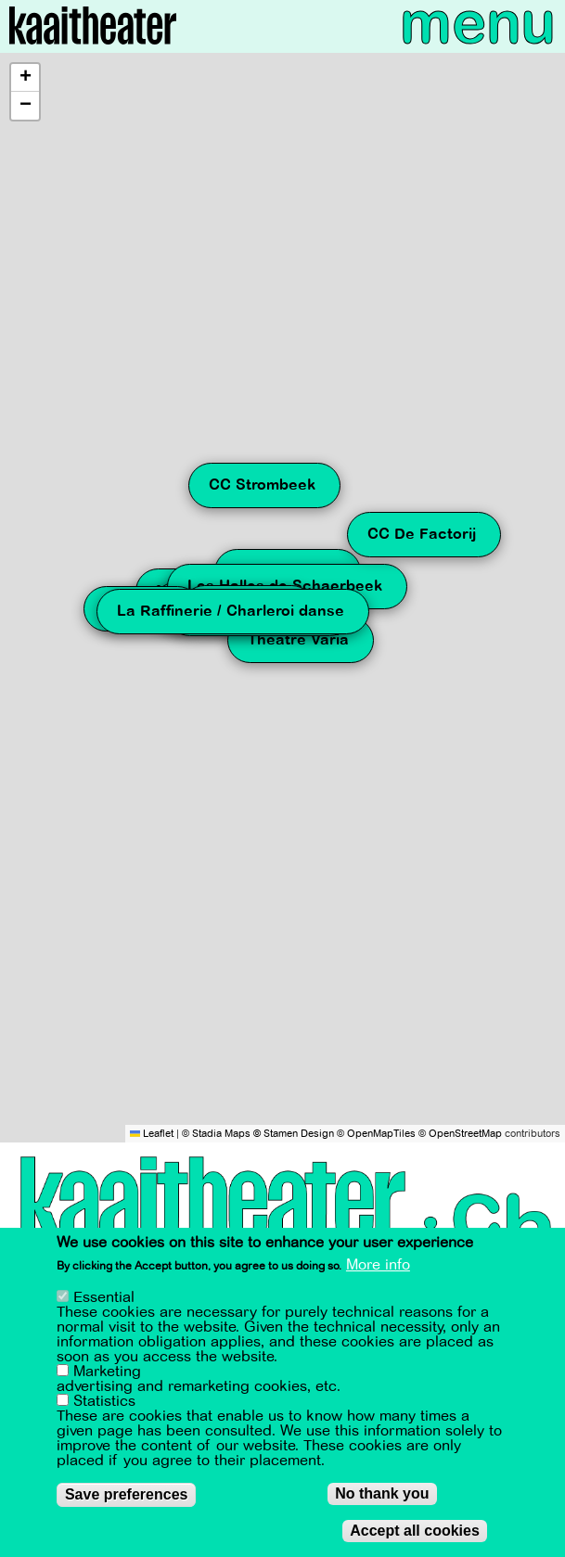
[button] (25, 78)
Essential (104, 1297)
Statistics (104, 1401)
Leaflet (151, 1134)
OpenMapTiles (381, 1134)
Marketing (107, 1371)
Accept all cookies (415, 1530)
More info (378, 1264)
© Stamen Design (293, 1134)
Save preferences (126, 1494)
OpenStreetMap (465, 1134)
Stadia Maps (221, 1134)
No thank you (382, 1493)
